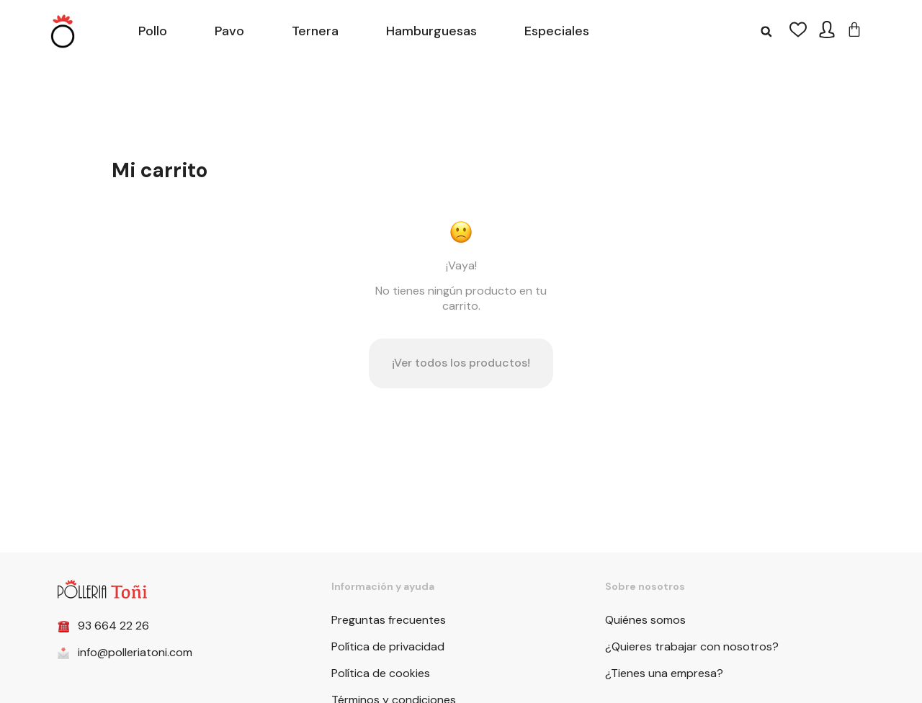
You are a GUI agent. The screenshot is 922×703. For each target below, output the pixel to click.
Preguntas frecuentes (388, 619)
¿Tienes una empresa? (664, 673)
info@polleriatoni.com (135, 652)
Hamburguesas (431, 31)
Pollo (152, 31)
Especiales (556, 31)
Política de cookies (380, 673)
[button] (766, 31)
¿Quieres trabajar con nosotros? (692, 646)
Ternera (315, 31)
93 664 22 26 (113, 625)
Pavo (229, 31)
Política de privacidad (387, 646)
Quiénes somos (645, 619)
